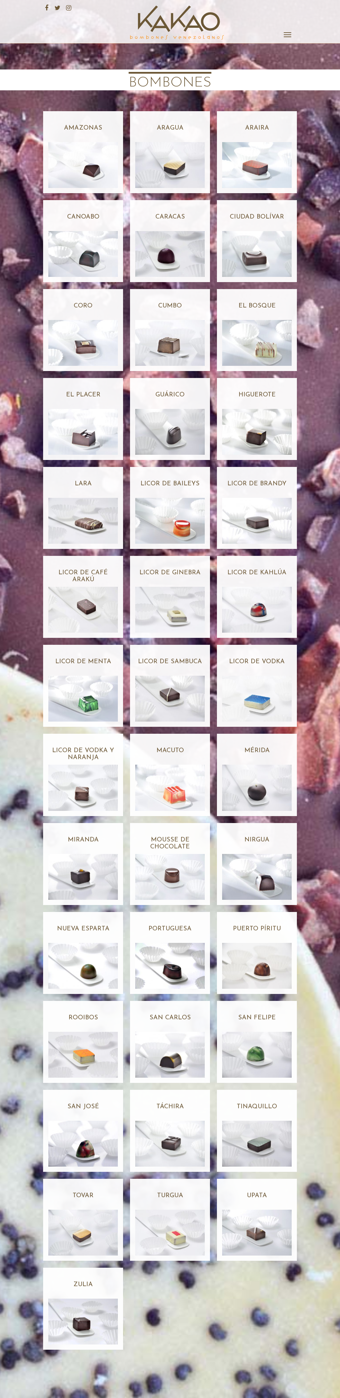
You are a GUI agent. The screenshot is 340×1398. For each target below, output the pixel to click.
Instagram (67, 6)
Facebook (45, 6)
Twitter (56, 6)
